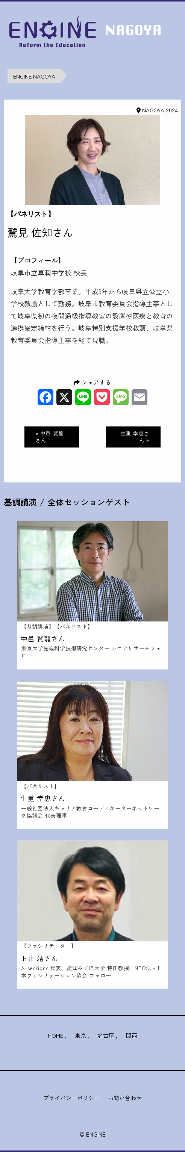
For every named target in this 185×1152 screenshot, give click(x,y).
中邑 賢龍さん (42, 638)
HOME (55, 1035)
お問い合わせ (125, 1098)
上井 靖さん (39, 958)
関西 (131, 1035)
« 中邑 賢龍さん (50, 437)
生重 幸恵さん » (135, 437)
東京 (80, 1035)
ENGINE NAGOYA (34, 76)
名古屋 (105, 1035)
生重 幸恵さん (42, 798)
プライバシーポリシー (71, 1098)
